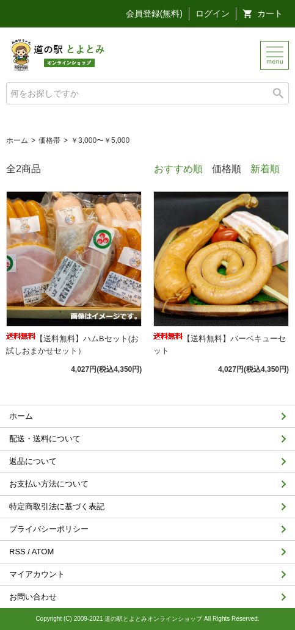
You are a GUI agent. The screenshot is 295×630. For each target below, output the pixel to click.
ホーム (17, 140)
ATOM (43, 551)
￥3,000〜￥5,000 (100, 140)
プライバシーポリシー (49, 529)
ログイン (212, 13)
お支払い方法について (49, 483)
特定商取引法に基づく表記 (56, 506)
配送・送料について (45, 438)
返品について (33, 461)
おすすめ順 (178, 169)
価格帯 (49, 140)
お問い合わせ (33, 596)
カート (270, 13)
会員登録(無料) (154, 13)
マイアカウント (37, 574)
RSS (17, 551)
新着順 (265, 169)
